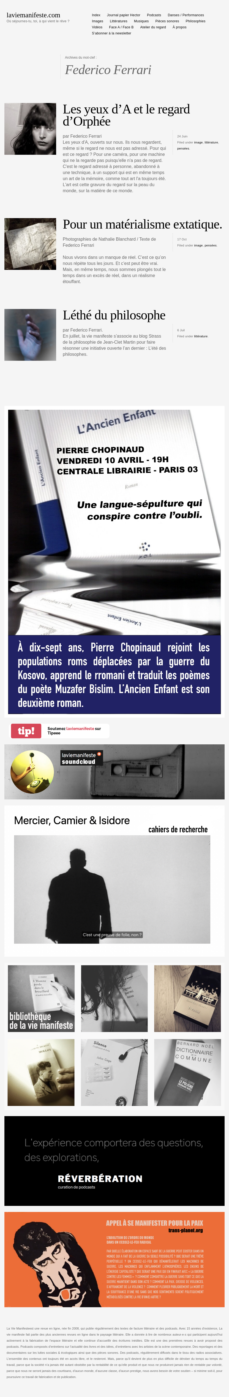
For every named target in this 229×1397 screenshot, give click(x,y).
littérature (211, 142)
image (198, 142)
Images (97, 21)
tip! (26, 731)
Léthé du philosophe (114, 315)
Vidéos (97, 27)
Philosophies (196, 21)
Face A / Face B (121, 27)
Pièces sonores (167, 21)
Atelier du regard (153, 27)
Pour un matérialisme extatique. (142, 224)
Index (96, 15)
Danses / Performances (186, 15)
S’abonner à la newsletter (111, 33)
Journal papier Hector (123, 15)
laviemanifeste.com (33, 15)
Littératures (118, 21)
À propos (179, 27)
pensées (183, 148)
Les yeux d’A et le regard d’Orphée (126, 115)
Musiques (141, 21)
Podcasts (154, 15)
